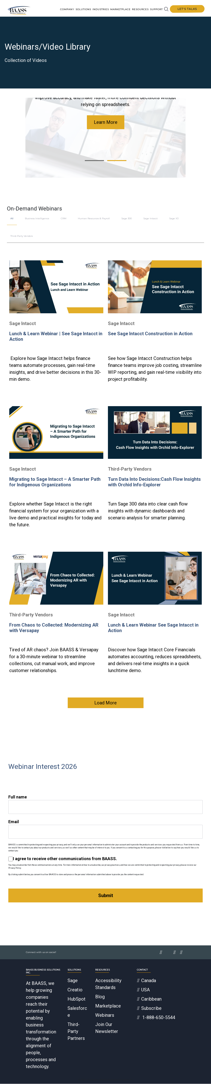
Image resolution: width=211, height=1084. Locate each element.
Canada (146, 981)
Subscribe (149, 1008)
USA (143, 990)
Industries (100, 9)
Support (156, 9)
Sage (72, 981)
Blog (100, 997)
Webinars (104, 1015)
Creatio (75, 990)
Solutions (83, 9)
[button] (94, 160)
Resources (140, 9)
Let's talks (187, 9)
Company (67, 9)
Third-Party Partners (76, 1031)
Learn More (105, 122)
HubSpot (76, 999)
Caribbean (149, 999)
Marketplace (120, 9)
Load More (105, 703)
